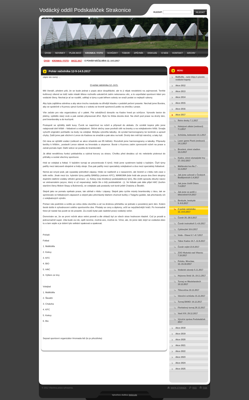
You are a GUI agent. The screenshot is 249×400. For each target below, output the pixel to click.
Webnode (133, 395)
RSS (194, 388)
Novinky (60, 53)
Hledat (200, 12)
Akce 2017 (76, 61)
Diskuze (152, 53)
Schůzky (112, 53)
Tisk (205, 388)
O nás (164, 53)
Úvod (48, 53)
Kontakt (177, 53)
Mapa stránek (178, 388)
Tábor (126, 53)
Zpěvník (138, 53)
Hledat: (157, 12)
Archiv (191, 53)
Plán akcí (75, 53)
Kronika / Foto (94, 53)
